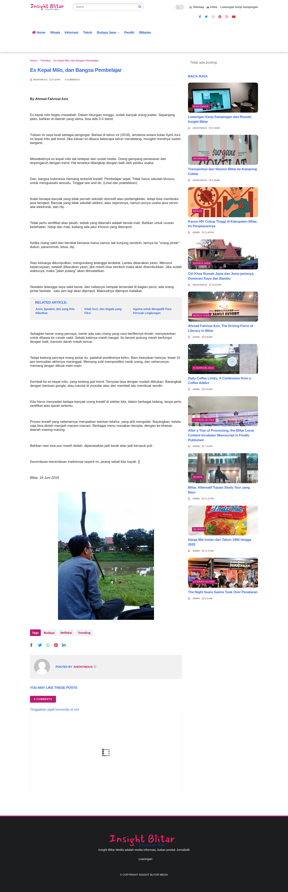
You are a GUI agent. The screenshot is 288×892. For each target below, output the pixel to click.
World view (201, 315)
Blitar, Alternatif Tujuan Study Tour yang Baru (219, 490)
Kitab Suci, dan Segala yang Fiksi (103, 311)
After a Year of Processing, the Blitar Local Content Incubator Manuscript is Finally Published (221, 435)
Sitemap (196, 7)
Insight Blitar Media (153, 872)
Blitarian (145, 32)
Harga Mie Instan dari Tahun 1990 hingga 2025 (219, 542)
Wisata (55, 32)
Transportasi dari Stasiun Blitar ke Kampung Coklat (222, 171)
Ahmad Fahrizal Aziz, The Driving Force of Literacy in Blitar (220, 328)
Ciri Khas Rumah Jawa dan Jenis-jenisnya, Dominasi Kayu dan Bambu (221, 276)
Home (38, 32)
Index (212, 7)
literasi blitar (203, 420)
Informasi (71, 32)
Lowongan (145, 857)
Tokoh (87, 32)
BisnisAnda (201, 106)
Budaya (49, 632)
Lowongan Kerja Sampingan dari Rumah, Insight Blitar (220, 119)
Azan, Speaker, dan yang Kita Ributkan (55, 311)
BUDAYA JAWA (202, 263)
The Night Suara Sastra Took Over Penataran (222, 592)
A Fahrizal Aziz (203, 368)
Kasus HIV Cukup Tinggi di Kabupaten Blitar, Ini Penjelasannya (222, 224)
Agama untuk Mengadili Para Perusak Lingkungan (152, 311)
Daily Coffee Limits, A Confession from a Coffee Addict (219, 380)
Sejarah (199, 529)
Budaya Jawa (106, 32)
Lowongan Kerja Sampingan (239, 7)
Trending (45, 60)
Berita (197, 211)
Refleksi (65, 632)
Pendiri (129, 32)
